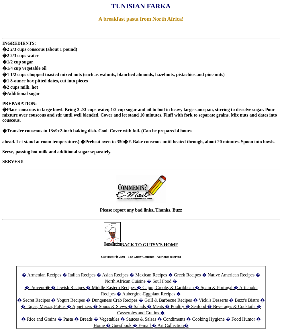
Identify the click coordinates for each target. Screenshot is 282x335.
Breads (86, 319)
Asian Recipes (115, 274)
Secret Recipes (36, 300)
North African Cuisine (125, 281)
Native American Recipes (231, 274)
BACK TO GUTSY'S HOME (141, 244)
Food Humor (244, 319)
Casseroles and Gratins (138, 312)
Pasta (68, 319)
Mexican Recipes (151, 274)
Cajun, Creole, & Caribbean (168, 287)
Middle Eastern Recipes (114, 287)
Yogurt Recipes (71, 300)
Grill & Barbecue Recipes (168, 300)
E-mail (144, 325)
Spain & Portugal (216, 287)
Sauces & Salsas (141, 319)
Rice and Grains (41, 319)
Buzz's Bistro (247, 300)
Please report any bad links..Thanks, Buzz (141, 210)
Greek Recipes (187, 274)
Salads (140, 306)
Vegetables (109, 319)
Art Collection (171, 325)
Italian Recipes (82, 274)
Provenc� (40, 287)
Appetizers (82, 306)
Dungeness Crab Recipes (115, 300)
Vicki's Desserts (214, 300)
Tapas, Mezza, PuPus (46, 306)
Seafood (198, 306)
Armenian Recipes (44, 274)
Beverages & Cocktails (234, 306)
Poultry (177, 306)
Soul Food (161, 281)
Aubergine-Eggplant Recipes (148, 293)
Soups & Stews (113, 306)
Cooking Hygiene (209, 319)
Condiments (174, 319)
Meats (158, 306)
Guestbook (122, 325)
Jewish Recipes (71, 287)
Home (99, 325)
